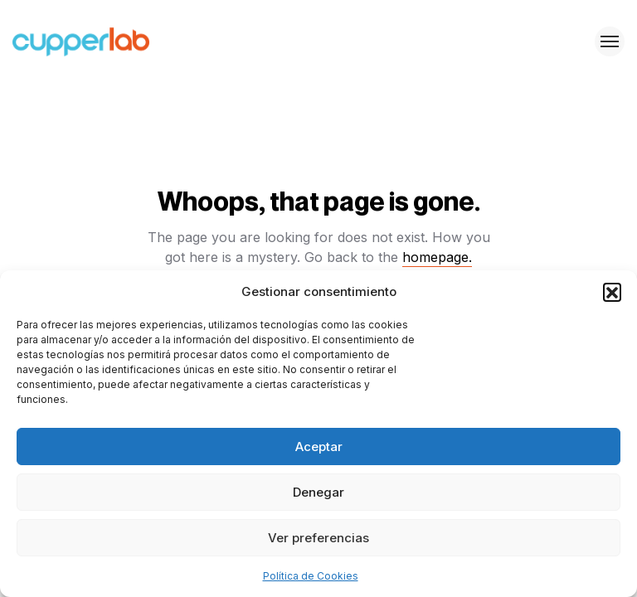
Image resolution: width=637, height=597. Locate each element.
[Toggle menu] (610, 41)
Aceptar (319, 446)
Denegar (318, 492)
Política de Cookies (310, 576)
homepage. (437, 257)
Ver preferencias (318, 538)
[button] (612, 292)
